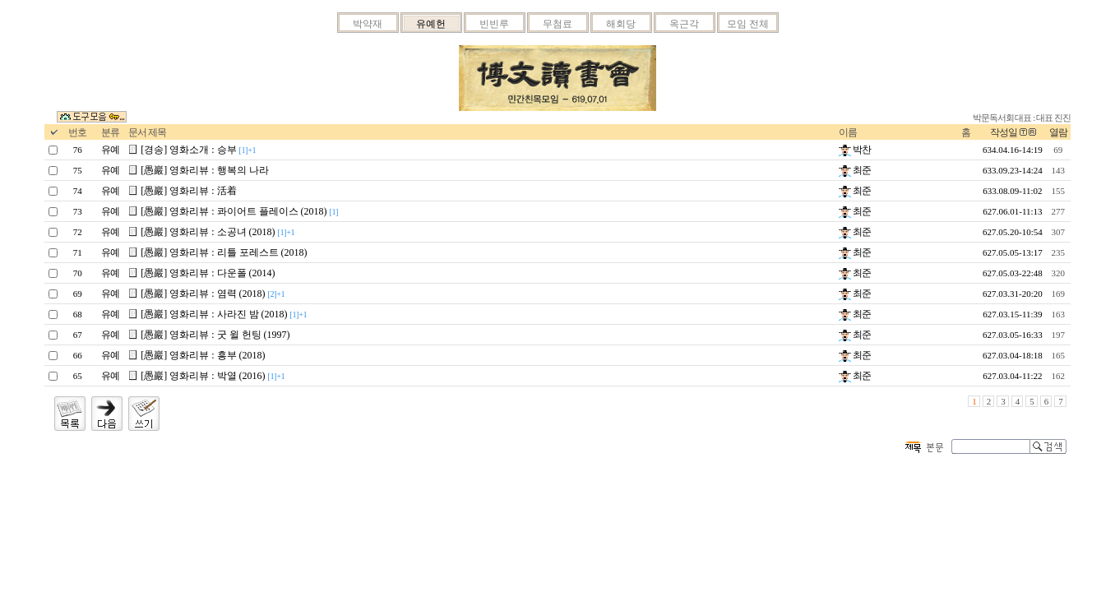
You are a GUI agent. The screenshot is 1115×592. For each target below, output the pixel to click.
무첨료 (557, 24)
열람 (1058, 132)
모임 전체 (748, 24)
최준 (855, 170)
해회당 (621, 24)
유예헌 (431, 24)
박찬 (855, 149)
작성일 (1003, 132)
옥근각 (684, 24)
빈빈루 (494, 24)
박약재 (367, 24)
